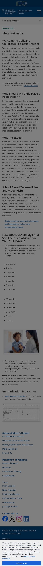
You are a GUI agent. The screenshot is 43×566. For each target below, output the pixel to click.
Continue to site (21, 563)
